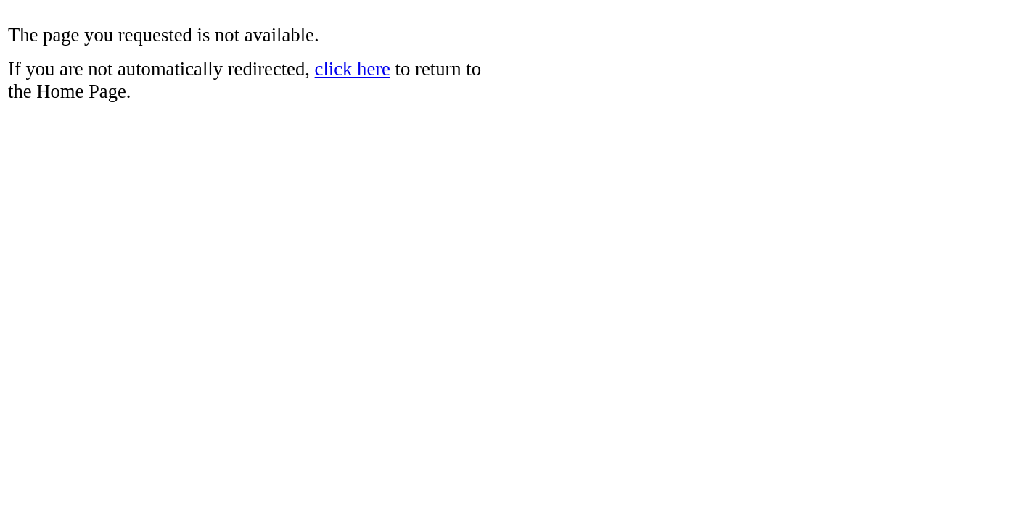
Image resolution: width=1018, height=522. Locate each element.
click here (352, 69)
